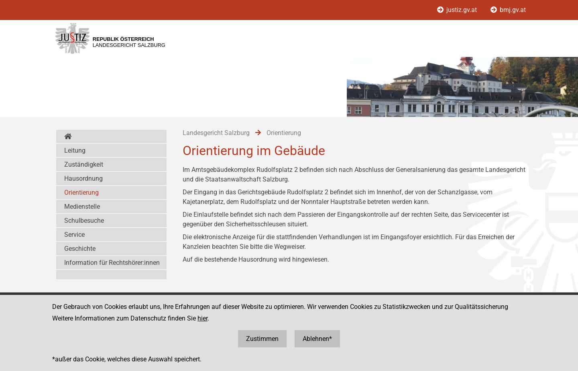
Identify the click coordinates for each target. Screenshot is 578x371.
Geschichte (80, 248)
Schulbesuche (84, 220)
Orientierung (81, 192)
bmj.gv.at (508, 10)
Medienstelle (82, 206)
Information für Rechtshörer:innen (112, 262)
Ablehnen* (317, 339)
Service (74, 234)
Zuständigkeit (83, 164)
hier (202, 318)
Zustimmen (262, 339)
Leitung (74, 150)
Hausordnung (83, 178)
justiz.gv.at (457, 10)
